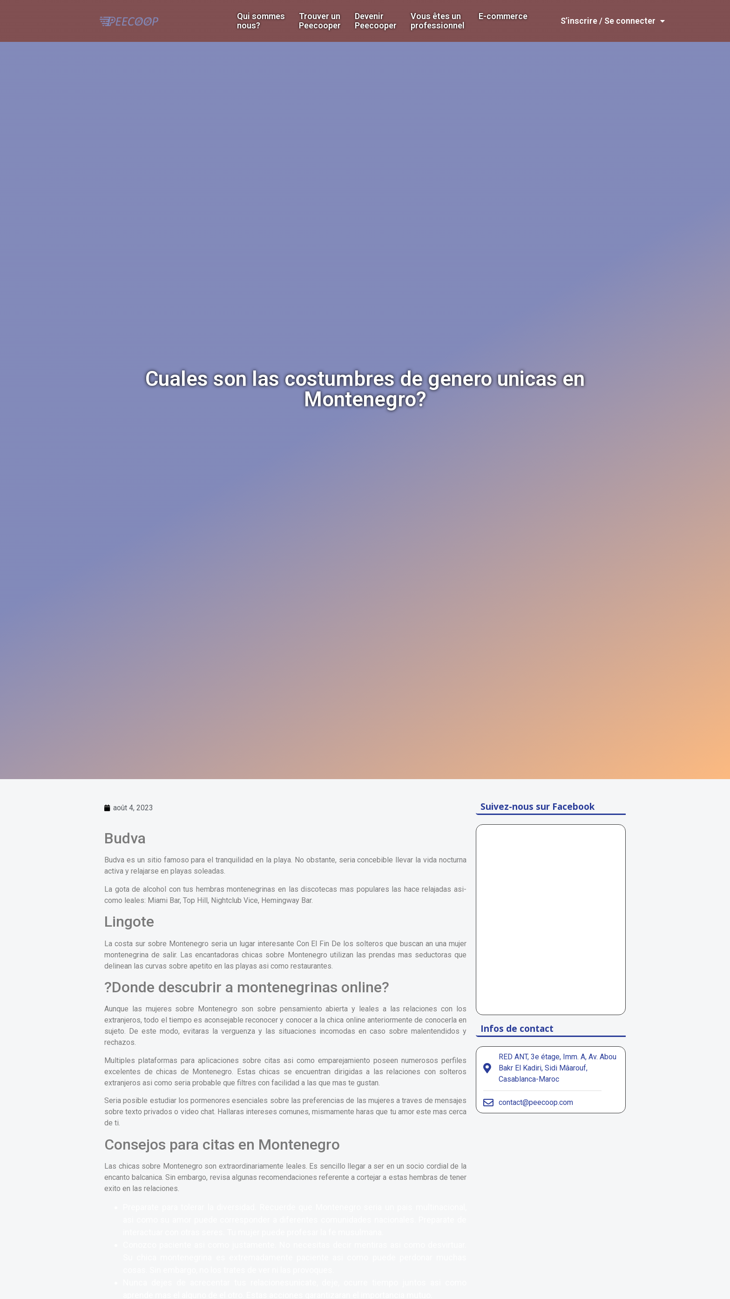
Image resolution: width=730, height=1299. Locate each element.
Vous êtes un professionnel (438, 21)
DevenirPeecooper (376, 21)
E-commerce (503, 16)
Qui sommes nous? (261, 21)
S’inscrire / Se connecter (613, 21)
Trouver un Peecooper (320, 21)
